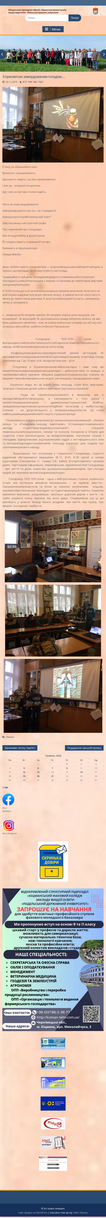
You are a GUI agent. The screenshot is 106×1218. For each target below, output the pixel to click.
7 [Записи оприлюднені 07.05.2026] (52, 768)
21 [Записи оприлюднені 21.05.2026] (52, 776)
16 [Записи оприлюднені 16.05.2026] (81, 772)
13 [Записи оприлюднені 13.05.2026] (38, 772)
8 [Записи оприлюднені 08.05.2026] (67, 768)
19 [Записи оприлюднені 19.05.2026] (24, 776)
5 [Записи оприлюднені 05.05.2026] (24, 768)
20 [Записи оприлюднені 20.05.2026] (38, 776)
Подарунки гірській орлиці (84, 748)
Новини (10, 736)
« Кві (5, 787)
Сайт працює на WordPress (32, 1212)
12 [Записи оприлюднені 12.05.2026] (24, 772)
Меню (52, 29)
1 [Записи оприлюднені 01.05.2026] (67, 764)
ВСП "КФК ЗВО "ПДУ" (33, 81)
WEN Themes (80, 1212)
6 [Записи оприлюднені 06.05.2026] (38, 768)
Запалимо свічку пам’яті (20, 748)
